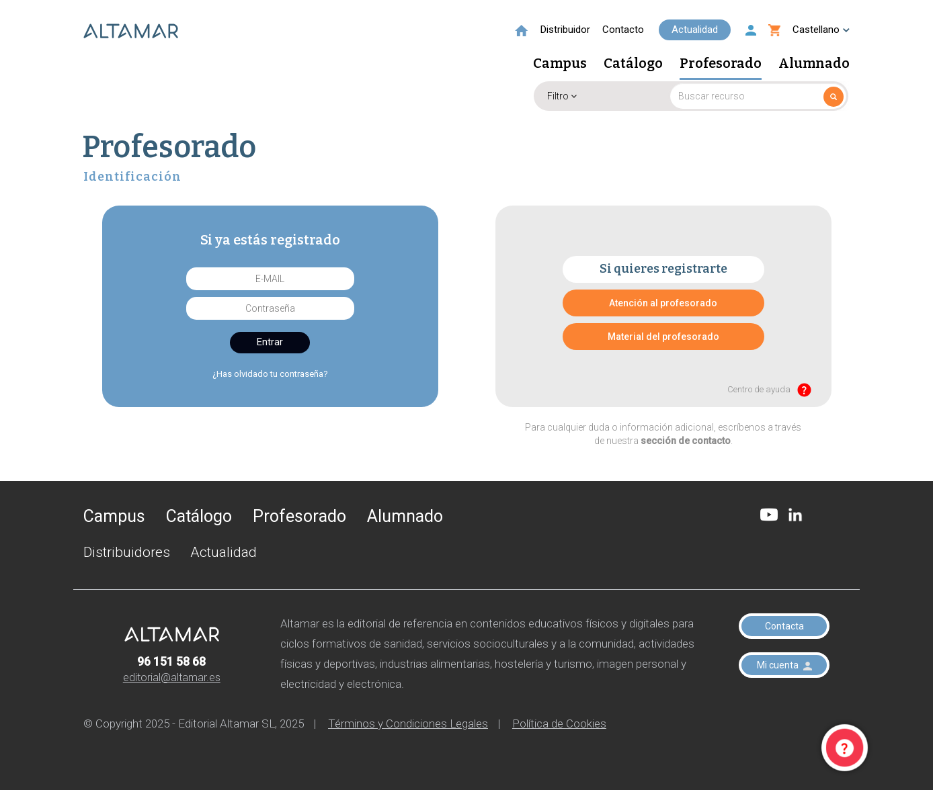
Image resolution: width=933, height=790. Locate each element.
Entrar (270, 342)
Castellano (821, 30)
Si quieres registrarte (663, 268)
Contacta (784, 626)
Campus (560, 63)
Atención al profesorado (663, 303)
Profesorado (721, 63)
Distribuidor (565, 30)
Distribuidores (126, 552)
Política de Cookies (559, 723)
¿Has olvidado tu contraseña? (270, 374)
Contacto (623, 30)
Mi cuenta (784, 665)
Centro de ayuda (769, 390)
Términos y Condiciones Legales (408, 723)
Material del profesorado (663, 336)
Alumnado (814, 63)
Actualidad (695, 30)
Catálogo (633, 63)
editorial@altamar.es (171, 677)
